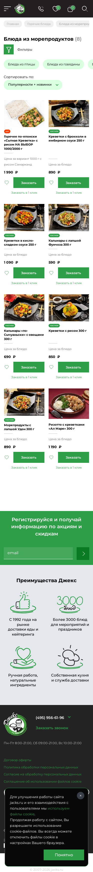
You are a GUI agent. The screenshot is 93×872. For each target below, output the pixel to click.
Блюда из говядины (63, 64)
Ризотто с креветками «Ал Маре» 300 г (67, 426)
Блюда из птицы (21, 64)
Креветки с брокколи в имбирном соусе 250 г (67, 138)
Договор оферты (17, 760)
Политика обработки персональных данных (41, 767)
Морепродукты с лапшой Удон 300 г (19, 427)
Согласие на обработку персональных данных (43, 774)
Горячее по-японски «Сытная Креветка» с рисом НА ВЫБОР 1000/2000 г (21, 143)
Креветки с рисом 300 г (68, 331)
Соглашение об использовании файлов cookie (43, 781)
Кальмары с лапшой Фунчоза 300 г (65, 242)
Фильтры (24, 49)
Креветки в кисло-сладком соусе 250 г (20, 242)
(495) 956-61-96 (50, 717)
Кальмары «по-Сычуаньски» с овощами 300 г (24, 335)
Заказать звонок (52, 727)
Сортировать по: (19, 77)
